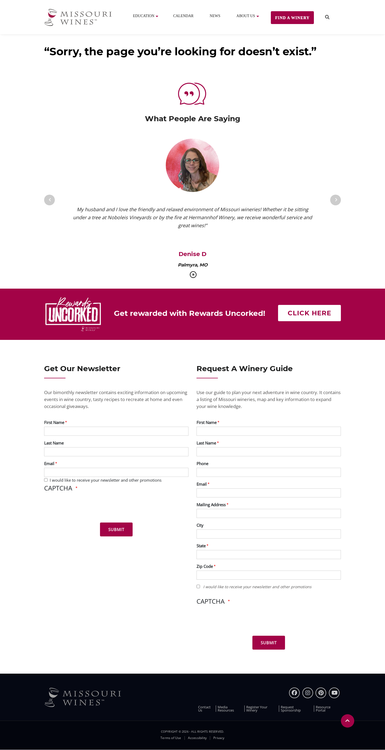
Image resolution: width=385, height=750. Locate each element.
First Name (54, 422)
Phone (202, 463)
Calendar (183, 16)
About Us (245, 16)
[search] (327, 17)
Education (143, 16)
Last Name (54, 443)
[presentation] (84, 508)
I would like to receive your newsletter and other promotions (105, 480)
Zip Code (205, 566)
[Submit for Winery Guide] (268, 643)
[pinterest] (320, 693)
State (201, 545)
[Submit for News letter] (116, 529)
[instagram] (307, 693)
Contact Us (204, 708)
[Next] (335, 200)
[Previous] (49, 200)
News (215, 16)
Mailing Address (211, 504)
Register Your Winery (256, 708)
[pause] (193, 274)
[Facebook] (294, 693)
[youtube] (334, 693)
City (200, 525)
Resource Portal (323, 708)
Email (49, 463)
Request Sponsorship (291, 708)
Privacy (218, 738)
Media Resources (226, 708)
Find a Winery (292, 17)
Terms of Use (170, 738)
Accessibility (197, 738)
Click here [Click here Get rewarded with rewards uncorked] (309, 313)
